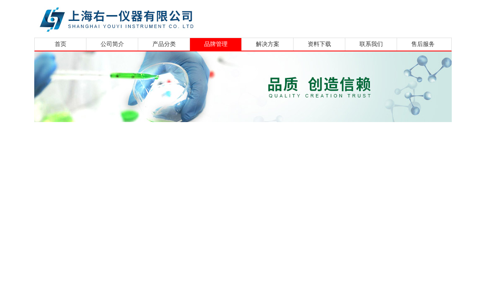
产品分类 (164, 44)
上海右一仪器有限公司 (149, 18)
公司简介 (112, 44)
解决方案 (267, 44)
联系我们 (371, 44)
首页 (60, 44)
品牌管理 (216, 44)
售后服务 (423, 44)
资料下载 (319, 44)
